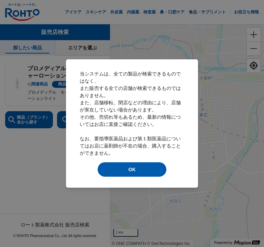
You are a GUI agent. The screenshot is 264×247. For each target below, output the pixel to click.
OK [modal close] (132, 169)
